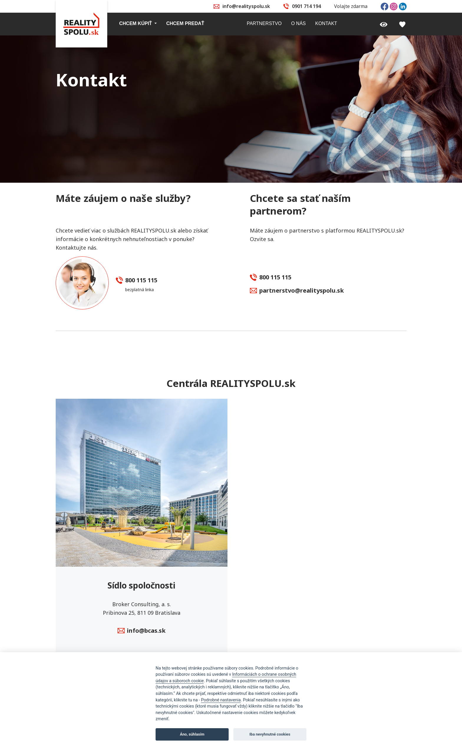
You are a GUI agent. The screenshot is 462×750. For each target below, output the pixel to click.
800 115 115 (136, 280)
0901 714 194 (306, 6)
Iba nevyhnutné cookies (270, 734)
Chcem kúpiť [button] (136, 23)
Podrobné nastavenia (221, 700)
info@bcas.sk (142, 631)
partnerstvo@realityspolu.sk (297, 291)
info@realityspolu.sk (246, 6)
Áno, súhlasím (192, 734)
